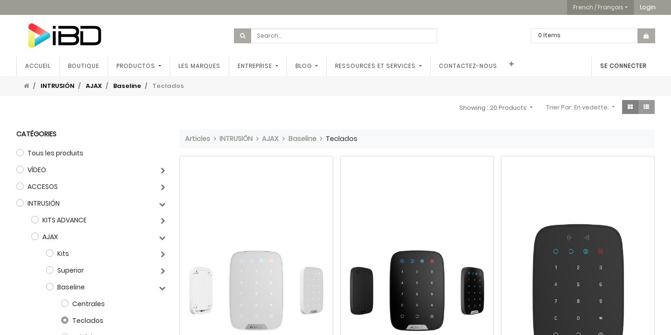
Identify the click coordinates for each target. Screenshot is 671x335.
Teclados (87, 320)
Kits (63, 253)
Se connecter (623, 66)
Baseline (127, 85)
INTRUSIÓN (58, 85)
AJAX (94, 85)
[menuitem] (38, 66)
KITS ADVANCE (64, 220)
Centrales (88, 303)
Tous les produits (55, 153)
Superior (70, 270)
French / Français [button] (598, 7)
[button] (648, 7)
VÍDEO (36, 169)
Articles (197, 138)
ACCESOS (42, 186)
